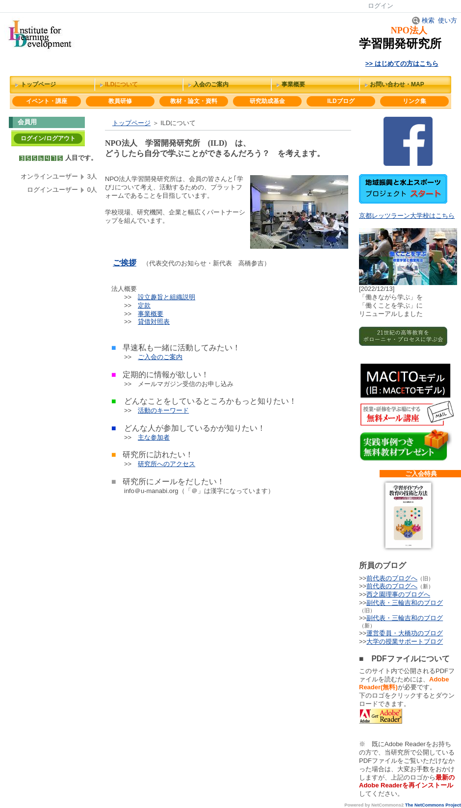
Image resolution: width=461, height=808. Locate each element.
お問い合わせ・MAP (397, 84)
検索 (423, 20)
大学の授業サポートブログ (404, 641)
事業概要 (293, 84)
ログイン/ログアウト (48, 138)
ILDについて (121, 84)
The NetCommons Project (433, 805)
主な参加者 (154, 437)
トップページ (38, 84)
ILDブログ (340, 101)
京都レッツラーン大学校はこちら (407, 215)
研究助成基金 (267, 101)
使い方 (447, 20)
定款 (144, 305)
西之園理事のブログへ (398, 594)
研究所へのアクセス (166, 464)
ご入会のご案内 (160, 357)
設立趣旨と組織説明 (166, 297)
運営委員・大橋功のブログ (404, 633)
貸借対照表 (154, 321)
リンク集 (414, 101)
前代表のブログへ (391, 578)
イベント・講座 (46, 101)
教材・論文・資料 (193, 101)
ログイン (380, 5)
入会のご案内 (211, 84)
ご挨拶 (124, 263)
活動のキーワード (163, 410)
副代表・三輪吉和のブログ (404, 602)
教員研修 (120, 101)
